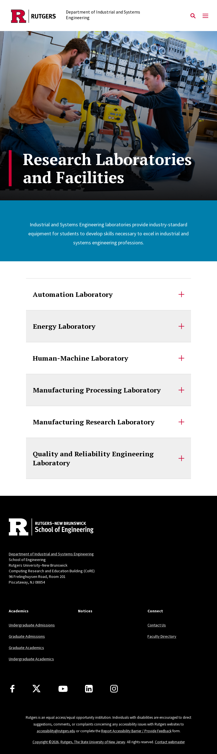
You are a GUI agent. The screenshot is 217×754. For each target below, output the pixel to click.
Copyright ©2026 (45, 742)
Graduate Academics (26, 647)
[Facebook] (12, 688)
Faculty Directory (161, 636)
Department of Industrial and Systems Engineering (51, 553)
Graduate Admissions (27, 636)
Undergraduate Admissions (32, 625)
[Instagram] (114, 688)
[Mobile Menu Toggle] (205, 16)
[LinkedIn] (89, 688)
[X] (36, 689)
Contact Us (156, 625)
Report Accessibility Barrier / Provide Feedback (136, 731)
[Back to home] (46, 527)
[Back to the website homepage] (33, 16)
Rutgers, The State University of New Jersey (92, 742)
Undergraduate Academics (31, 658)
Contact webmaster (170, 742)
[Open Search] (193, 16)
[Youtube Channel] (63, 689)
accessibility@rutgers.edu (56, 731)
